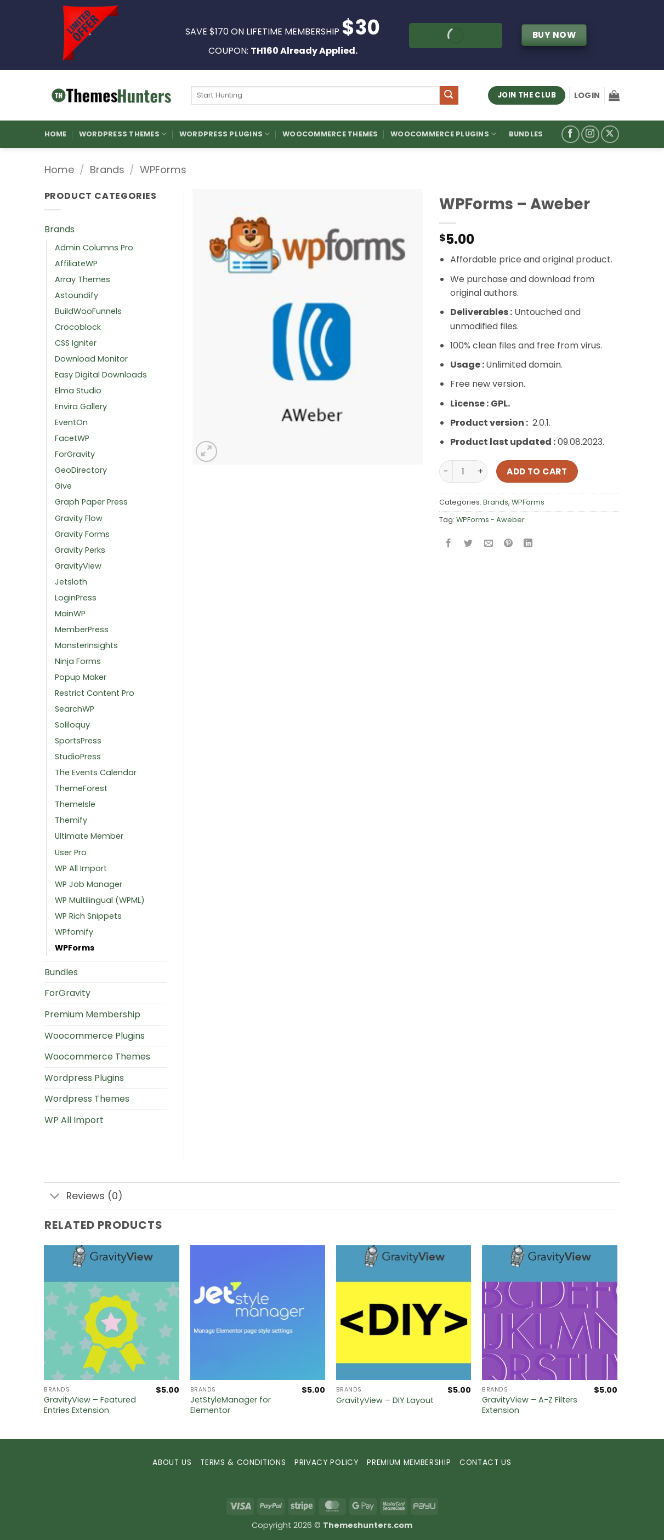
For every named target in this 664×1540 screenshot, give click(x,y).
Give (63, 485)
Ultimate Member (89, 836)
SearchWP (74, 708)
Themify (71, 820)
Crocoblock (78, 327)
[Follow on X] (610, 134)
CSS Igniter (76, 342)
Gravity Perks (80, 550)
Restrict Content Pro (94, 693)
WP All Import (81, 868)
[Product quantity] (463, 471)
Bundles (526, 134)
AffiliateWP (76, 263)
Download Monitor (91, 358)
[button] (587, 95)
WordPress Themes (123, 134)
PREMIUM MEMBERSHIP (409, 1462)
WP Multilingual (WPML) (100, 900)
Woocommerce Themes (330, 134)
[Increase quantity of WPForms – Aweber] (480, 471)
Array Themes (82, 279)
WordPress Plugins (224, 134)
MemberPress (82, 629)
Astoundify (76, 295)
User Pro (71, 852)
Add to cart (537, 471)
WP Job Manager (88, 884)
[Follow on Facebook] (570, 134)
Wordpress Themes (86, 1098)
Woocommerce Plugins (443, 134)
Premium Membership (92, 1014)
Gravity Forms (82, 534)
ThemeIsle (75, 804)
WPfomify (74, 931)
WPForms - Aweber (490, 519)
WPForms (163, 169)
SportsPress (78, 740)
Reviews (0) (83, 1197)
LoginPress (76, 597)
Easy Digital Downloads (101, 374)
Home (55, 134)
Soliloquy (72, 724)
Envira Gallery (81, 406)
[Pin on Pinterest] (508, 544)
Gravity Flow (79, 518)
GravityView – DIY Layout (385, 1400)
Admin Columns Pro (94, 247)
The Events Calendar (96, 772)
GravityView (78, 565)
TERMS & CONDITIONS (243, 1462)
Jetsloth (71, 581)
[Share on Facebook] (449, 544)
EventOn (71, 422)
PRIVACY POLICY (326, 1462)
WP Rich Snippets (88, 916)
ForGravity (75, 454)
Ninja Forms (78, 661)
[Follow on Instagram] (590, 134)
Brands (107, 169)
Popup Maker (80, 677)
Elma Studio (78, 390)
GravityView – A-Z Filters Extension (529, 1405)
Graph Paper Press (91, 501)
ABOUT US (171, 1462)
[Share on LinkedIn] (528, 544)
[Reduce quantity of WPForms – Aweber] (445, 471)
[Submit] (449, 95)
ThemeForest (81, 788)
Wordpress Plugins (84, 1078)
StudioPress (78, 756)
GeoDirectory (81, 470)
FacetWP (72, 438)
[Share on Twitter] (468, 544)
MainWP (70, 613)
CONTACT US (485, 1462)
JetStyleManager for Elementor (230, 1405)
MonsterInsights (86, 645)
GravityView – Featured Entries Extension (90, 1405)
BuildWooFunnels (88, 311)
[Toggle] (55, 1197)
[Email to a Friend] (488, 544)
